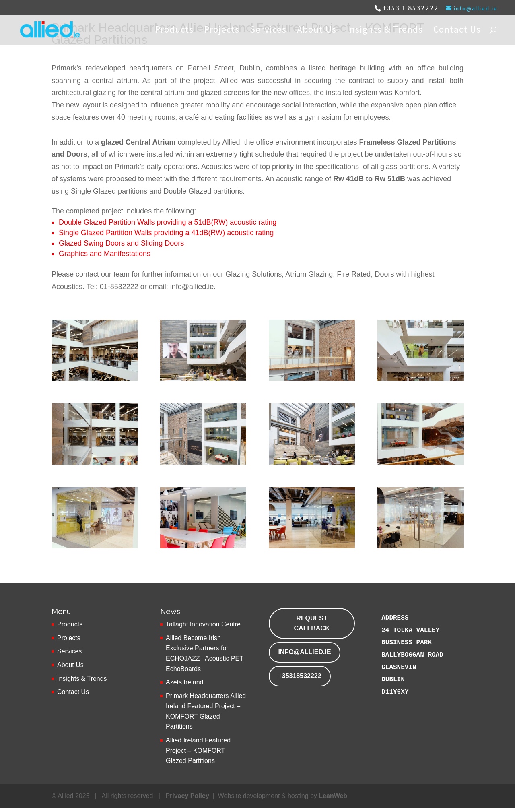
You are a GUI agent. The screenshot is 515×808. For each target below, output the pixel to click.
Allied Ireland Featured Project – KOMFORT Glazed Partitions (198, 750)
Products (174, 31)
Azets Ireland (184, 682)
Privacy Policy (187, 795)
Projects (221, 31)
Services (268, 31)
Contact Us (457, 31)
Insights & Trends (385, 31)
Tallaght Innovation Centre (203, 624)
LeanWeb (333, 795)
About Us (316, 31)
